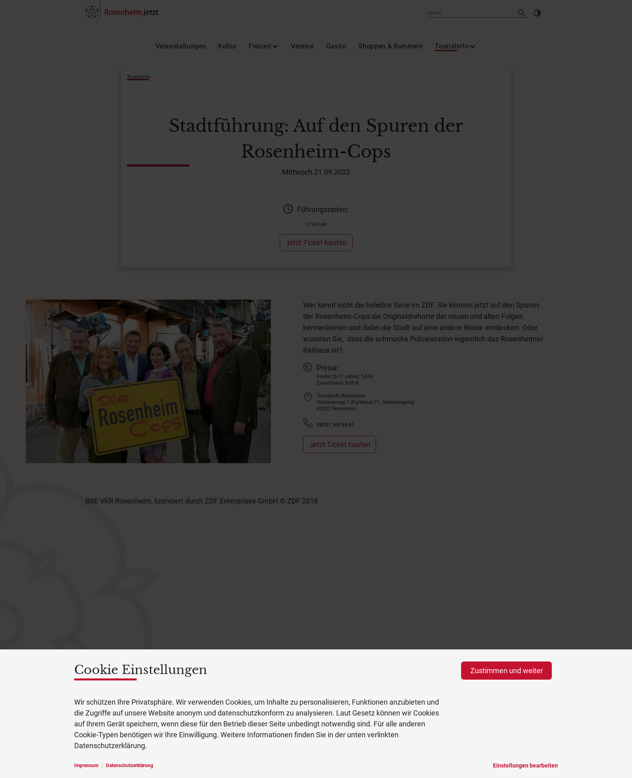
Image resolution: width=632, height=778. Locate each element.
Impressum (86, 765)
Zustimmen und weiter (506, 670)
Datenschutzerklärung (129, 765)
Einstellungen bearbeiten (525, 765)
